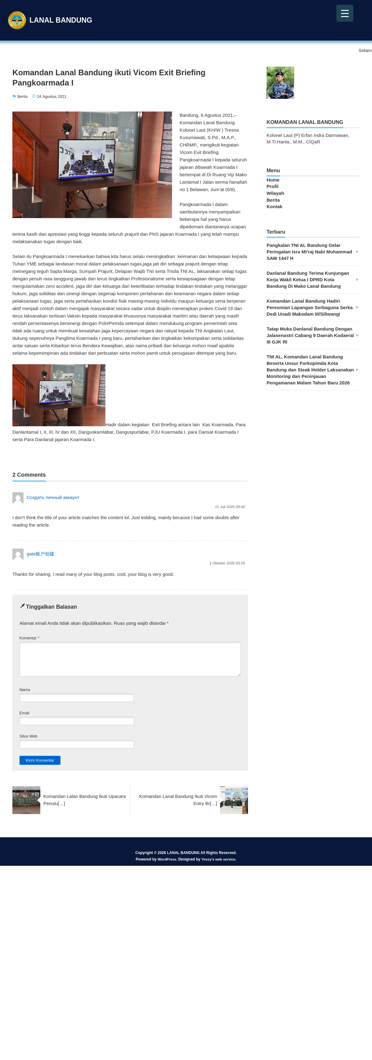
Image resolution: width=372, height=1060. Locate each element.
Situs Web (29, 737)
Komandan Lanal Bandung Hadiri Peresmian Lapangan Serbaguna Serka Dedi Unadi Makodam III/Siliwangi (310, 306)
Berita (22, 96)
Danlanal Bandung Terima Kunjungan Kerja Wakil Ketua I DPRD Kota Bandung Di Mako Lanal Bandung (308, 278)
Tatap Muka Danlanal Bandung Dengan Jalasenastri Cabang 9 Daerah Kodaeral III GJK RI (310, 334)
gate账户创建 (40, 554)
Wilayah (275, 192)
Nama (25, 690)
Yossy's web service (219, 860)
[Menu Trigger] (344, 13)
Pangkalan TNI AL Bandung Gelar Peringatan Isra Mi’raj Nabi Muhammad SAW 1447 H (309, 250)
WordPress (166, 860)
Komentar (29, 639)
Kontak (274, 205)
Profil (272, 186)
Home (273, 179)
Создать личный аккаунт (53, 497)
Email (24, 714)
